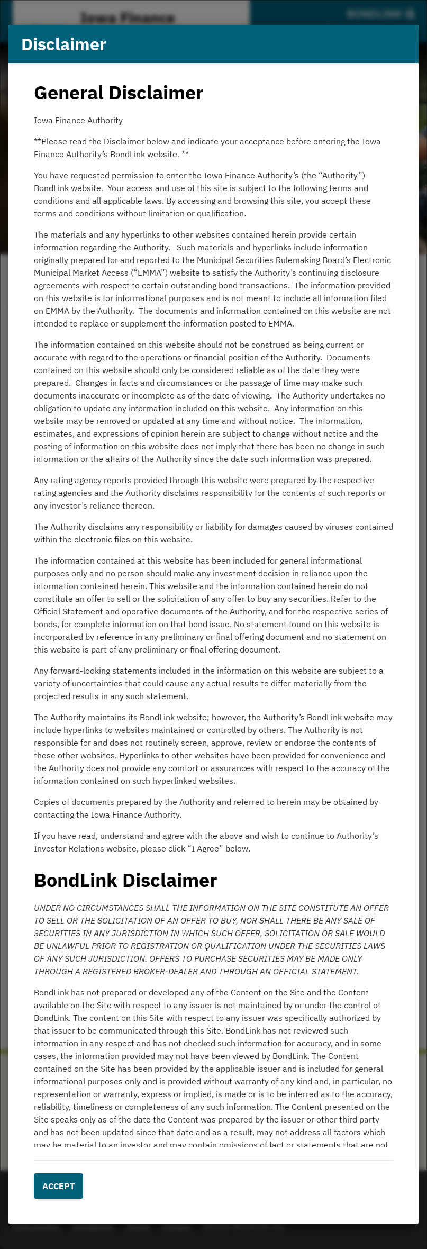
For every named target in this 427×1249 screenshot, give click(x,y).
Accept (58, 1186)
